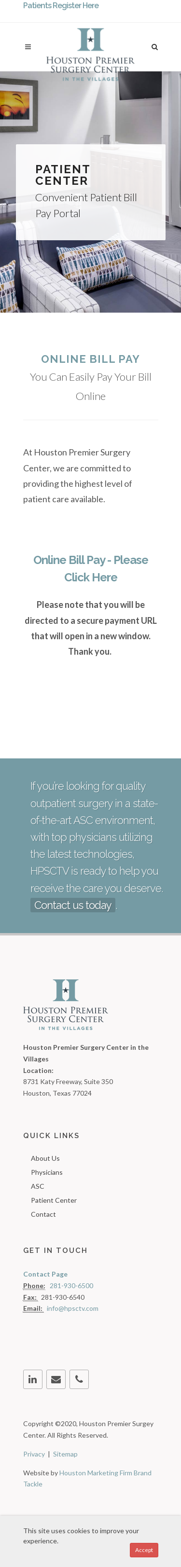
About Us (45, 1158)
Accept (144, 1549)
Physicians (47, 1172)
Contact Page (45, 1274)
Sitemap (65, 1454)
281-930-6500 (71, 1285)
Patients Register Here (60, 5)
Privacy (34, 1454)
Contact (43, 1214)
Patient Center (54, 1200)
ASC (37, 1186)
